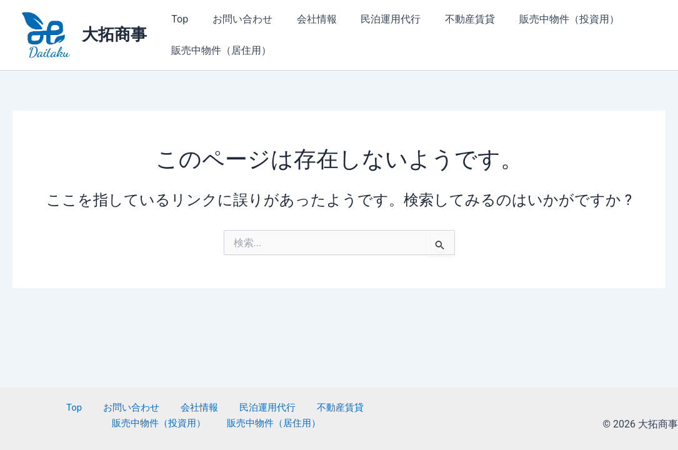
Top (177, 19)
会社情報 (306, 19)
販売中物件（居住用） (219, 50)
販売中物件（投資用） (546, 19)
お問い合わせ (236, 19)
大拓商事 (114, 34)
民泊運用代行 (376, 19)
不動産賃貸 (451, 19)
